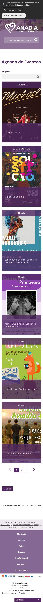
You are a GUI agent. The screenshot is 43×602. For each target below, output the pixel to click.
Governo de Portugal (20, 583)
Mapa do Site (31, 522)
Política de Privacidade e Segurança (26, 525)
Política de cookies (22, 5)
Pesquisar (6, 71)
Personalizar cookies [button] (12, 10)
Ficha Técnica (5, 525)
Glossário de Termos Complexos (21, 527)
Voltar (8, 489)
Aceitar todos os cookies (14, 15)
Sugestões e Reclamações (13, 522)
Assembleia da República (20, 588)
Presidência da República (20, 585)
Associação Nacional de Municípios (21, 590)
